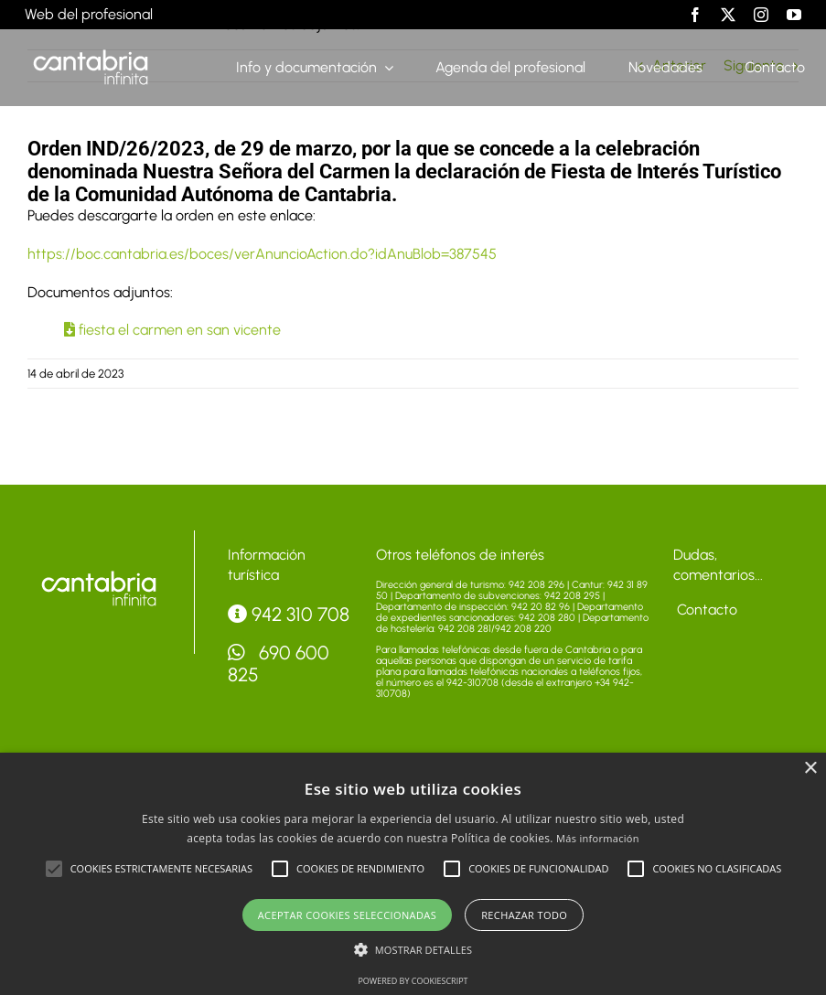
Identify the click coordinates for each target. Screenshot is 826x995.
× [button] (810, 769)
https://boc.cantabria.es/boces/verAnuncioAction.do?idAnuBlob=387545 (262, 253)
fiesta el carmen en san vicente (172, 329)
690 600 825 (278, 663)
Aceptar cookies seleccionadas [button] (347, 915)
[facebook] (695, 14)
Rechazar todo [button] (524, 915)
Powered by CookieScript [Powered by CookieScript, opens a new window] (412, 981)
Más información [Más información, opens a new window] (597, 838)
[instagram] (761, 14)
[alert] (413, 874)
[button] (54, 869)
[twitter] (728, 14)
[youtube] (794, 14)
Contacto (705, 609)
